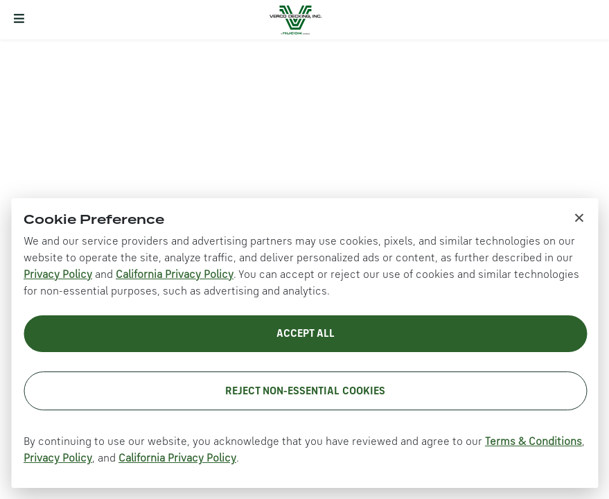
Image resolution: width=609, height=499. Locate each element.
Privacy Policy (58, 275)
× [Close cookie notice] (579, 217)
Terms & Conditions (533, 442)
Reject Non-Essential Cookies (305, 391)
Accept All (305, 334)
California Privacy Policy (174, 275)
